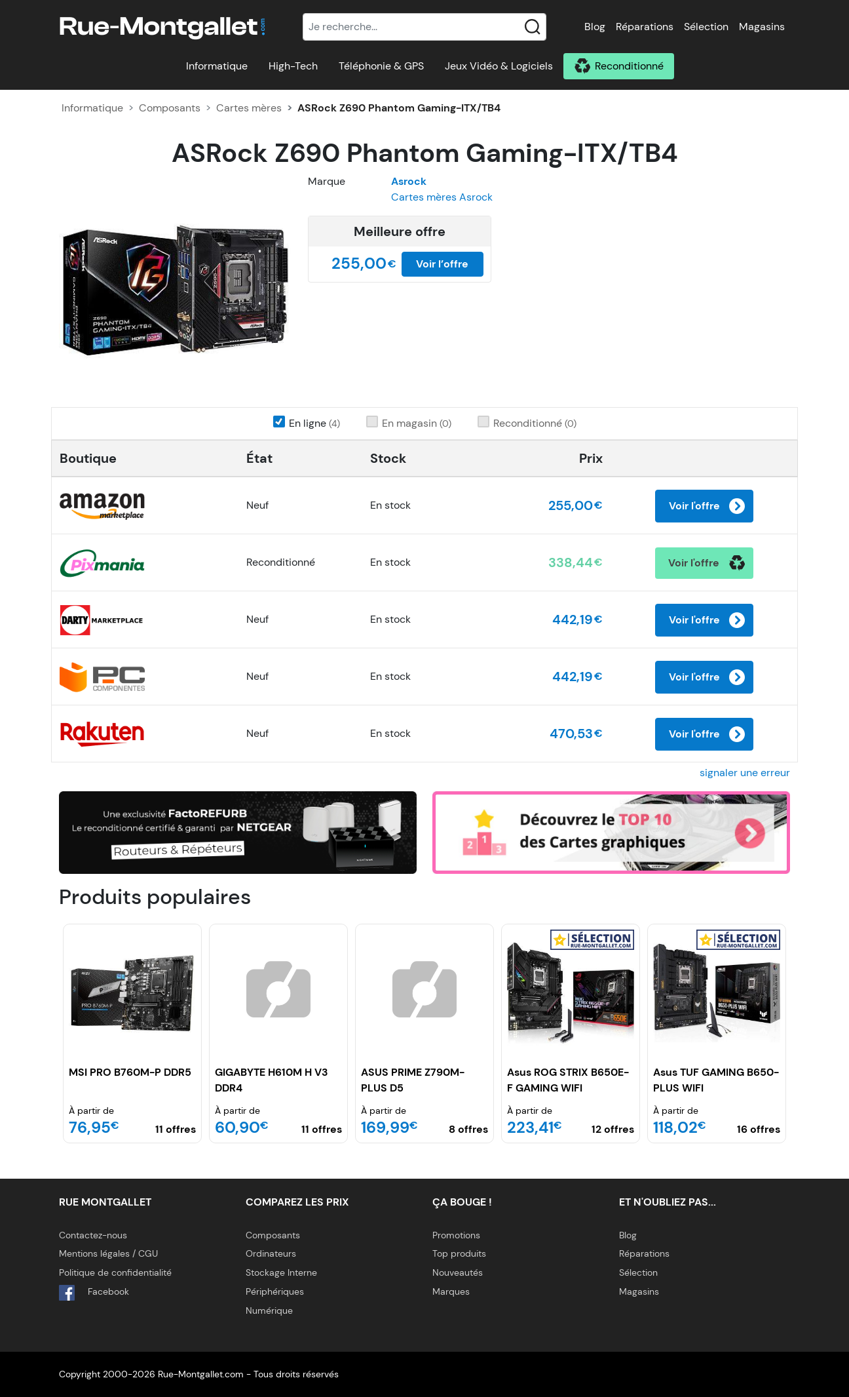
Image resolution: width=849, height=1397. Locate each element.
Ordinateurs (271, 1253)
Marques (451, 1291)
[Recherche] (424, 27)
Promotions (456, 1235)
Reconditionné (629, 66)
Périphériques (275, 1291)
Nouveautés (457, 1272)
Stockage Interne (281, 1272)
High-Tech (293, 66)
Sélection (706, 26)
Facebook (94, 1293)
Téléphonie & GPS (381, 66)
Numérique (269, 1310)
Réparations (644, 26)
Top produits (459, 1253)
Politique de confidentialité (115, 1272)
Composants (169, 108)
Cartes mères (249, 108)
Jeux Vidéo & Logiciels (499, 66)
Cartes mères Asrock (442, 197)
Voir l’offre (442, 264)
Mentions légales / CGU (108, 1253)
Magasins (762, 26)
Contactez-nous (93, 1235)
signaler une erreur (745, 772)
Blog (594, 26)
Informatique (217, 66)
